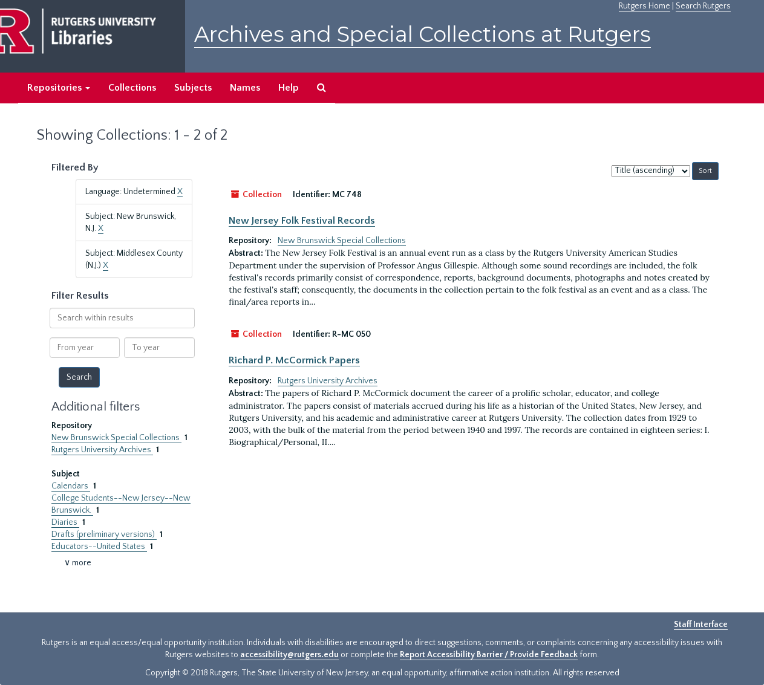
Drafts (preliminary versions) (104, 534)
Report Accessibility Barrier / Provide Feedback (489, 655)
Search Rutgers (703, 6)
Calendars (70, 486)
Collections (132, 87)
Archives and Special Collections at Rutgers (422, 34)
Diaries (65, 522)
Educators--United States (99, 546)
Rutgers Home (644, 6)
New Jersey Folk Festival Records (302, 220)
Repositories (58, 87)
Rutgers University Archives (102, 450)
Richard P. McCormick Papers (294, 360)
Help (288, 87)
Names (245, 87)
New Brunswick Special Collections (116, 438)
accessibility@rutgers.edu (289, 655)
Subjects (193, 87)
